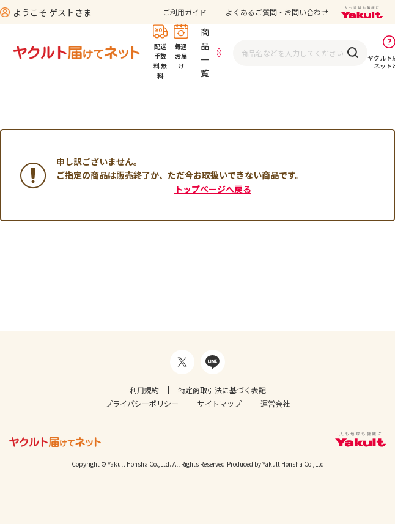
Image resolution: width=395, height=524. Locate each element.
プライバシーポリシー (142, 403)
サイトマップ (219, 403)
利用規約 (144, 390)
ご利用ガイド (185, 12)
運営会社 (275, 403)
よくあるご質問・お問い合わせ (277, 12)
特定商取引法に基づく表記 (222, 390)
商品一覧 (205, 52)
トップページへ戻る (212, 189)
